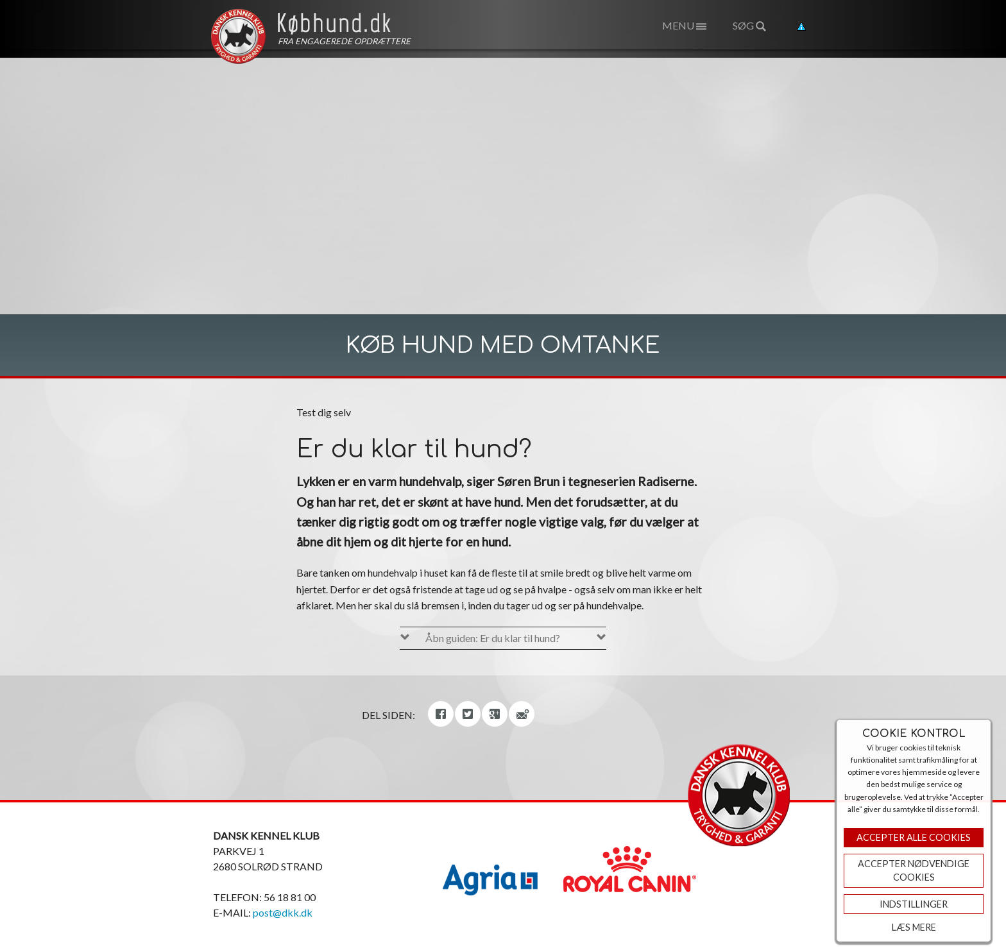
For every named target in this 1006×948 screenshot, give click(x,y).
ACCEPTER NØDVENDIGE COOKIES (913, 870)
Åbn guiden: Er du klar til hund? (492, 638)
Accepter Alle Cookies (914, 837)
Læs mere (914, 927)
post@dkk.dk (282, 912)
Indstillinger (914, 904)
